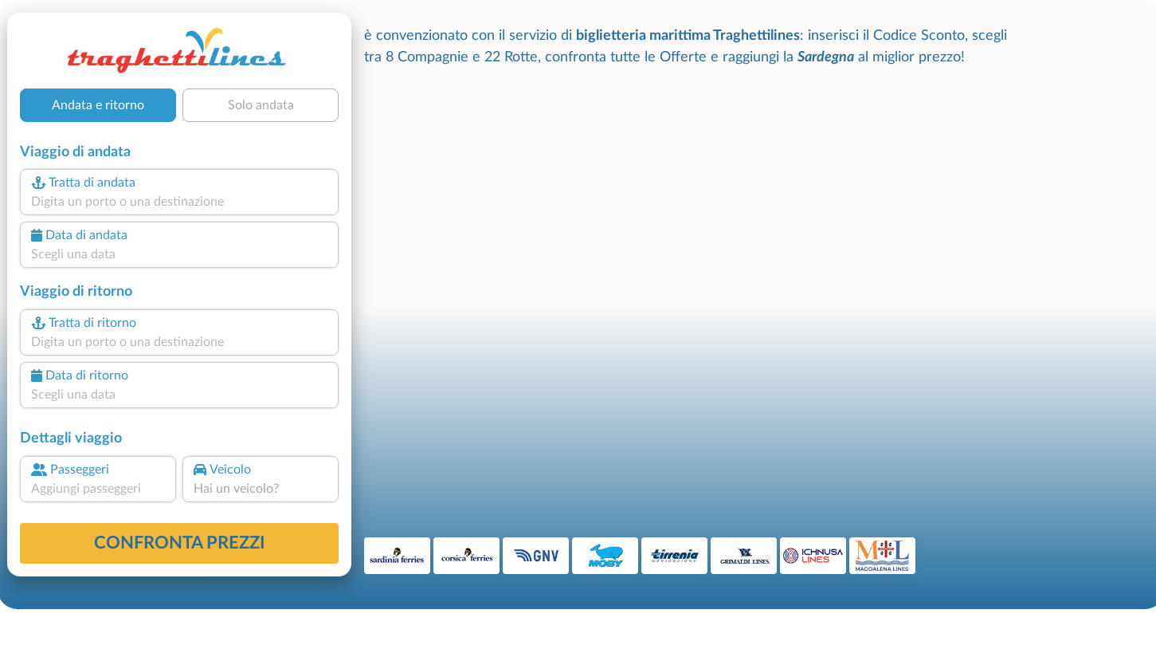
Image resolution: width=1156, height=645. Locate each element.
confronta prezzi (179, 543)
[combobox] (179, 201)
